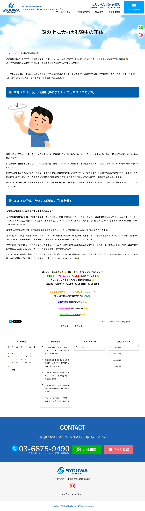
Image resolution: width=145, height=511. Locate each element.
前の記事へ (64, 325)
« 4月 (12, 369)
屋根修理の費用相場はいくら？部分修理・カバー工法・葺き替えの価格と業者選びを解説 (57, 363)
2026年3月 (117, 354)
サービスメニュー (64, 11)
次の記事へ (81, 325)
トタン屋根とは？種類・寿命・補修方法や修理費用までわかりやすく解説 (57, 388)
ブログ (81, 347)
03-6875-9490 (107, 4)
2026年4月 (117, 347)
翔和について (84, 11)
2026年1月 (117, 366)
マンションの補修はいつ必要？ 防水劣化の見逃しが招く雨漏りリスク (57, 401)
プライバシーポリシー (73, 494)
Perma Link (134, 322)
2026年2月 (117, 360)
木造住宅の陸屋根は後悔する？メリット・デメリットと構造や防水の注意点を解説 (57, 375)
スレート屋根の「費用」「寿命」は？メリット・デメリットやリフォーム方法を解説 (57, 350)
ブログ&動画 (114, 11)
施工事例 (99, 11)
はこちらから (70, 301)
